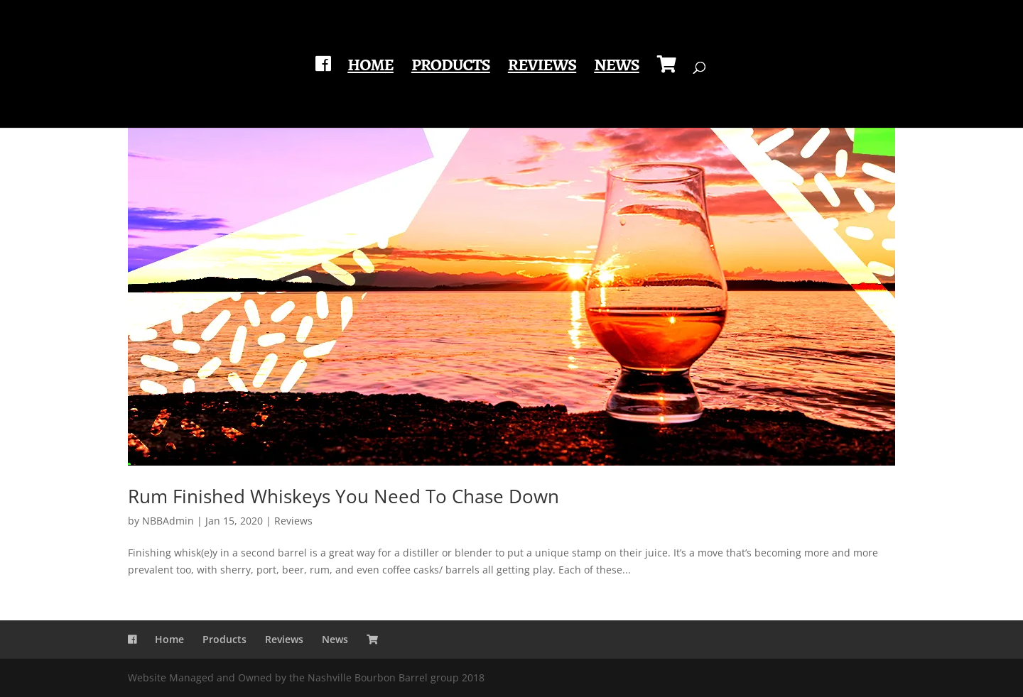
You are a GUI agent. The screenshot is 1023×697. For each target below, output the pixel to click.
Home (370, 68)
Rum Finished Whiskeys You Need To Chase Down (343, 496)
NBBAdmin (168, 520)
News (616, 68)
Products (450, 68)
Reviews (542, 68)
